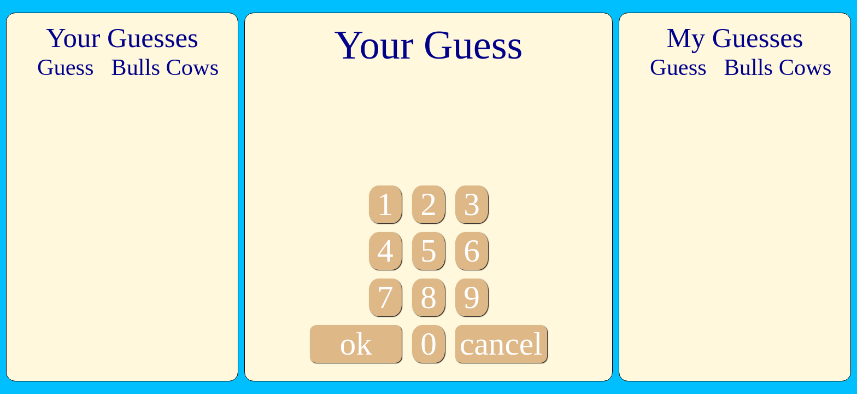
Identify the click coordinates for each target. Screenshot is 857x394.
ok (356, 344)
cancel (501, 344)
